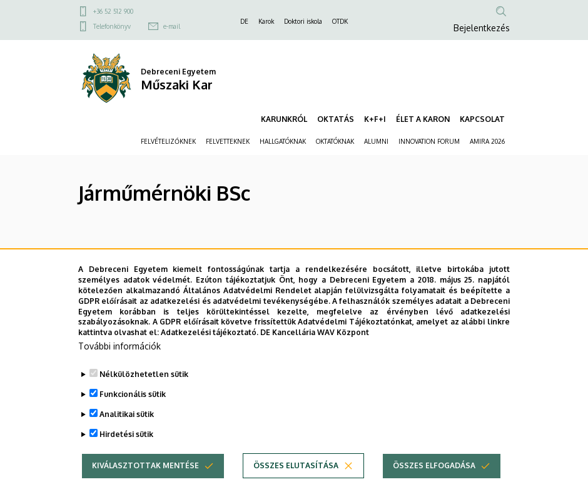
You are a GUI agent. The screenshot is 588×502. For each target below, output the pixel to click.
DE (244, 21)
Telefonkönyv (112, 26)
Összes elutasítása (295, 484)
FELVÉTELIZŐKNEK (168, 141)
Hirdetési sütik (126, 453)
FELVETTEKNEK (228, 141)
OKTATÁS (335, 119)
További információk (119, 365)
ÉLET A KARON (423, 119)
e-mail (171, 26)
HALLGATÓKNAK (283, 141)
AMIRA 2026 (487, 141)
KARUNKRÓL (284, 119)
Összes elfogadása (434, 484)
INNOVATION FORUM (429, 141)
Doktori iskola (303, 21)
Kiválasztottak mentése (145, 484)
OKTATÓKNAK (335, 141)
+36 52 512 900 (113, 11)
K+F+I (375, 119)
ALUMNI (376, 141)
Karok (266, 21)
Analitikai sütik (126, 433)
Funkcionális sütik (132, 413)
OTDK (340, 21)
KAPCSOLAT (482, 119)
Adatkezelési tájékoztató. (209, 351)
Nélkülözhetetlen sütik (143, 393)
